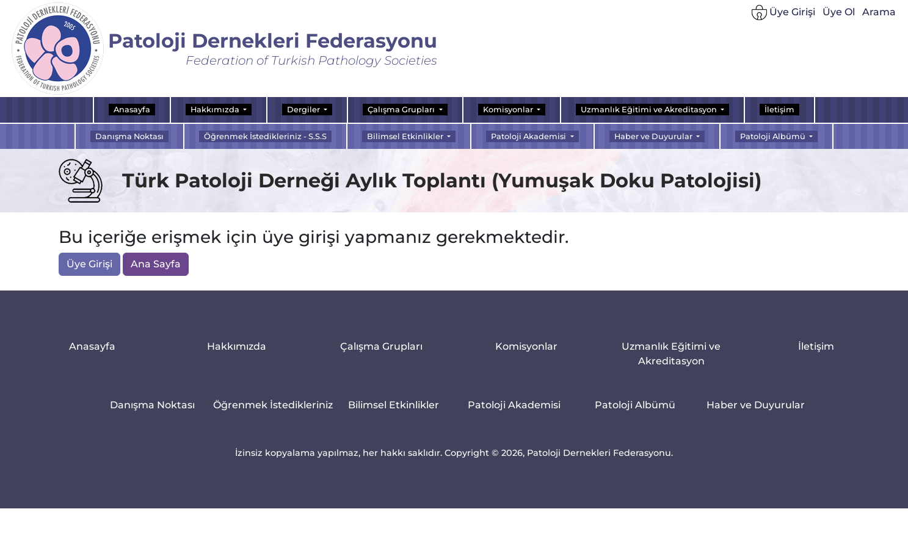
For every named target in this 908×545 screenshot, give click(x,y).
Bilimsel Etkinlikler (393, 406)
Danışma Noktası (129, 136)
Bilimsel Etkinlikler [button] (406, 136)
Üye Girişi (783, 13)
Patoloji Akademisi (514, 406)
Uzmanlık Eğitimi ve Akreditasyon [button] (650, 109)
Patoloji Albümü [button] (773, 136)
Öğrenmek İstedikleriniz (273, 406)
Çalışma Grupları (381, 347)
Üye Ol (839, 12)
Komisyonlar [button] (509, 109)
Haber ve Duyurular (755, 406)
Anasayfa (132, 109)
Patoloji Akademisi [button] (529, 136)
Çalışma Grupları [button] (402, 109)
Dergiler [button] (304, 109)
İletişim (779, 109)
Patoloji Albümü (635, 406)
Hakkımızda (236, 347)
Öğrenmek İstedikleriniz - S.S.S (265, 136)
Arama (879, 12)
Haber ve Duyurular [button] (654, 136)
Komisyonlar (526, 347)
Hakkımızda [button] (216, 109)
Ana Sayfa (156, 264)
